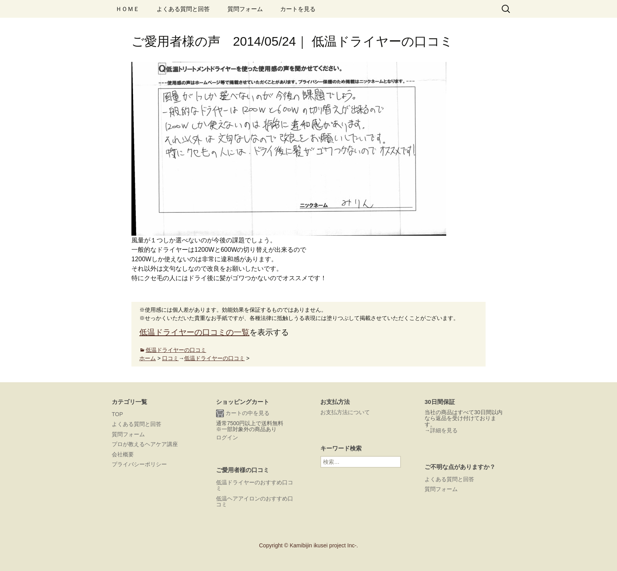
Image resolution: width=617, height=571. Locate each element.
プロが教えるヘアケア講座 (145, 444)
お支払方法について (345, 412)
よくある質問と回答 (183, 9)
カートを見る (298, 9)
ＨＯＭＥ (127, 9)
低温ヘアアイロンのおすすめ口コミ (254, 501)
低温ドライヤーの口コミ (176, 350)
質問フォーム (245, 9)
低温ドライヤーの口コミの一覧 (194, 332)
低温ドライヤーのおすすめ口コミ (254, 485)
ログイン (227, 437)
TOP (117, 414)
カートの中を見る (243, 413)
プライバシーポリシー (139, 464)
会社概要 (123, 454)
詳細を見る (444, 430)
